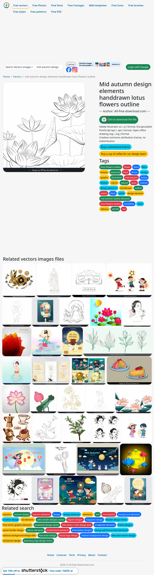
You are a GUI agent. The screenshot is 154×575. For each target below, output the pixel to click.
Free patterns (38, 11)
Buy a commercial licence (115, 147)
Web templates (98, 5)
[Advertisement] (77, 38)
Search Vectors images (18, 67)
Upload (70, 64)
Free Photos (39, 5)
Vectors (17, 76)
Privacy (81, 555)
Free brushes (135, 5)
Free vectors (20, 5)
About (91, 555)
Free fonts (57, 5)
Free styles (19, 11)
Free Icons (117, 5)
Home (6, 76)
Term (72, 555)
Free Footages (76, 5)
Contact (102, 555)
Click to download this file (118, 120)
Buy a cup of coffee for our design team (123, 154)
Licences (61, 555)
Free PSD (56, 11)
